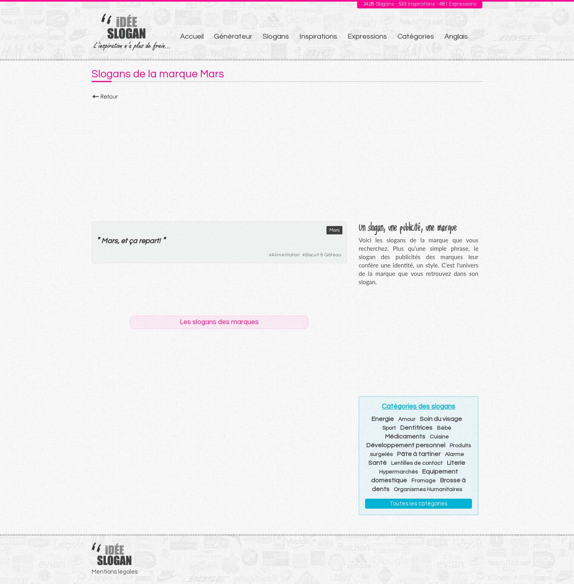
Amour (406, 419)
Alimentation (285, 255)
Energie (383, 419)
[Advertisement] (287, 158)
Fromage (423, 481)
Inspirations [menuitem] (318, 36)
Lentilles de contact (416, 463)
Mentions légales (115, 572)
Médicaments (405, 436)
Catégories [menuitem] (415, 36)
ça (133, 241)
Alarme (454, 454)
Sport (389, 428)
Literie (456, 463)
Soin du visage (441, 419)
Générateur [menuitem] (233, 36)
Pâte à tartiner (418, 454)
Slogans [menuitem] (276, 36)
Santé (377, 463)
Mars (334, 230)
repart (149, 241)
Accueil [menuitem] (192, 36)
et (124, 241)
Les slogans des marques (219, 322)
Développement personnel (405, 445)
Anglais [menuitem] (456, 36)
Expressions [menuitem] (367, 36)
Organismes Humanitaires (428, 489)
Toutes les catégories (418, 504)
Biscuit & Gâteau (323, 255)
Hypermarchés (398, 472)
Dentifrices (416, 428)
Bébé (444, 428)
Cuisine (439, 437)
